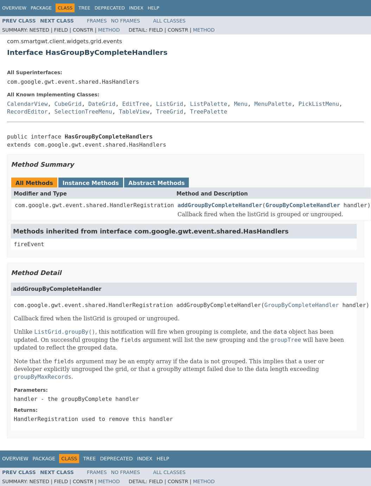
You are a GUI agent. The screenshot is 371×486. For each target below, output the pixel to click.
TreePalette (208, 111)
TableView (134, 111)
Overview (14, 8)
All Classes (169, 21)
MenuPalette (273, 104)
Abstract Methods (156, 183)
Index (136, 8)
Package (41, 8)
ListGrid (169, 104)
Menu (241, 104)
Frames (97, 21)
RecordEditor (27, 111)
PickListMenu (318, 104)
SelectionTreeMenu (83, 111)
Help (153, 8)
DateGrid (101, 104)
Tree (84, 8)
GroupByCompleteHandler (303, 205)
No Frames (125, 21)
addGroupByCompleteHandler (220, 205)
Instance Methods (91, 183)
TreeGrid (169, 111)
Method (109, 30)
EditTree (135, 104)
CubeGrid (68, 104)
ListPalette (208, 104)
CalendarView (27, 104)
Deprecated (110, 8)
